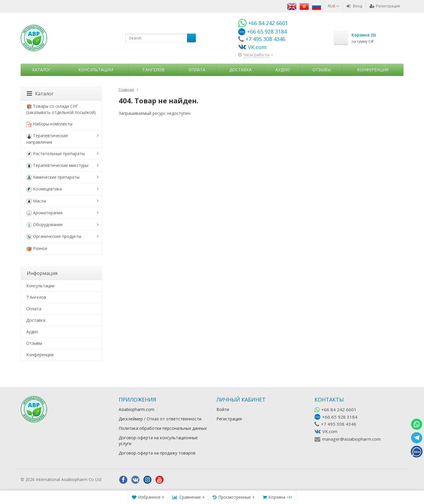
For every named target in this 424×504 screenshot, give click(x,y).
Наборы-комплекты (49, 124)
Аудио (282, 69)
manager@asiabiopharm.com (351, 439)
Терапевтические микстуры (57, 166)
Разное (36, 249)
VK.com (329, 431)
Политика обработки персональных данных (163, 428)
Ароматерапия (44, 213)
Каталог (41, 69)
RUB (333, 6)
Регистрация (385, 6)
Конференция (372, 69)
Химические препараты (53, 177)
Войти (222, 409)
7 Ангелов (153, 69)
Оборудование (44, 225)
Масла (36, 201)
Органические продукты (53, 236)
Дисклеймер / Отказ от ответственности (160, 419)
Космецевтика (44, 189)
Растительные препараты (55, 154)
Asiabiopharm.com (136, 409)
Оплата (196, 69)
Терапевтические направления (47, 139)
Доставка (240, 69)
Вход (354, 6)
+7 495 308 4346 (338, 424)
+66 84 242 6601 (339, 409)
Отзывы (321, 69)
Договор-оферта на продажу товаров (157, 453)
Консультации (95, 69)
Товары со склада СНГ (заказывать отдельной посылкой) (61, 109)
